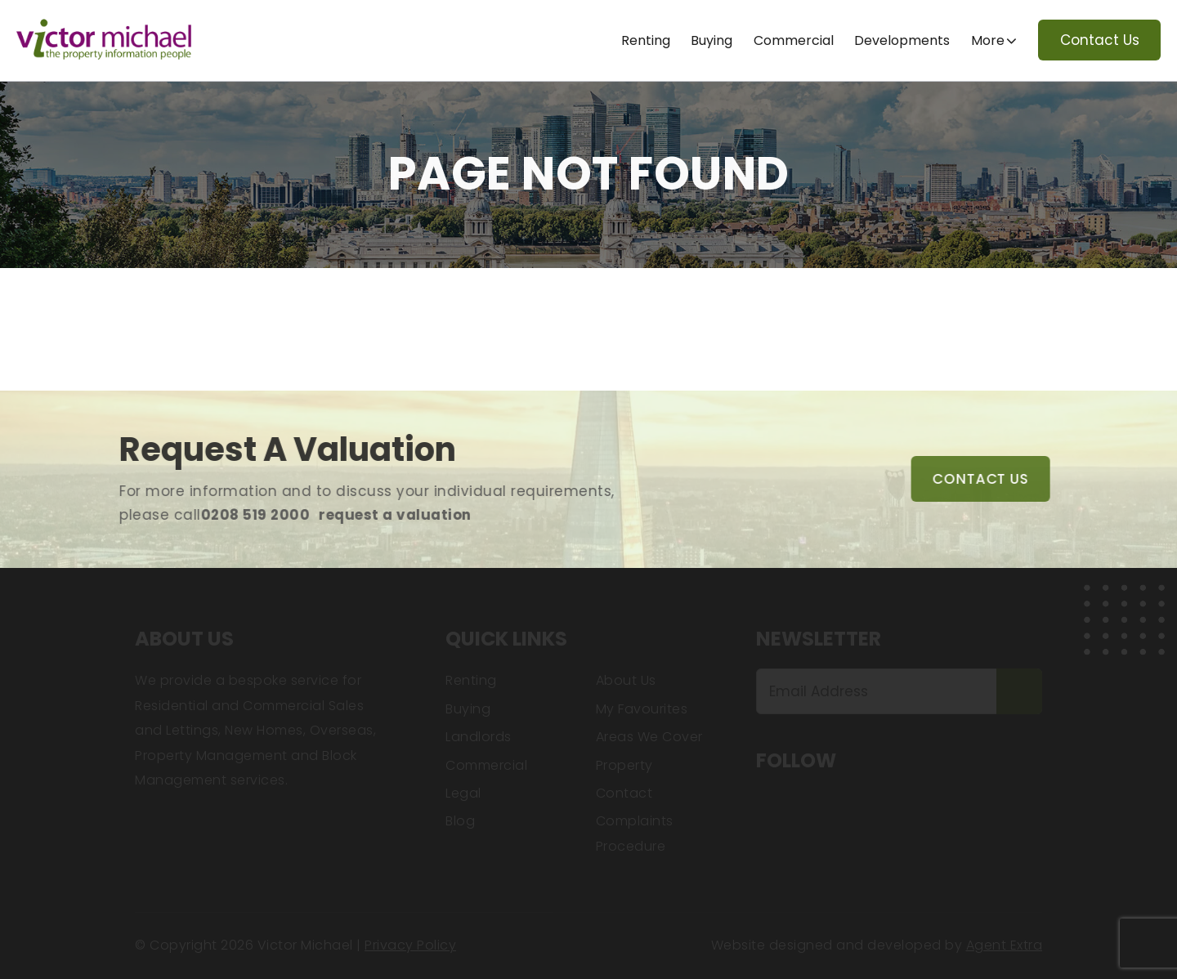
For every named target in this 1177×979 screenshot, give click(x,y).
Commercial (794, 40)
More (988, 40)
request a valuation (376, 515)
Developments (902, 40)
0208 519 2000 (237, 515)
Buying (711, 40)
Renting (645, 40)
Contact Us (1099, 40)
